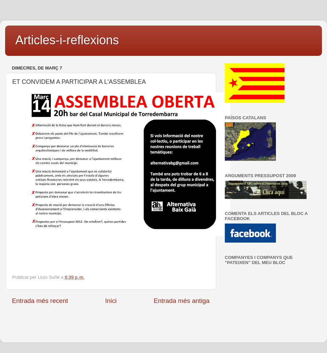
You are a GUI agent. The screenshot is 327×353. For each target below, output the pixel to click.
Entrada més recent (40, 300)
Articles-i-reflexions (67, 40)
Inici (111, 300)
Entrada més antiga (181, 300)
